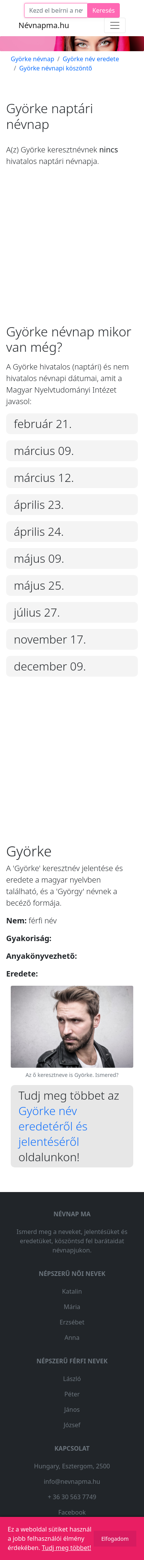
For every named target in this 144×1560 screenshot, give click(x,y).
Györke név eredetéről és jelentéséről (53, 1126)
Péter (71, 1394)
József (72, 1425)
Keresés (103, 10)
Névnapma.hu (43, 25)
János (72, 1409)
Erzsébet (72, 1322)
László (72, 1378)
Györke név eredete (91, 59)
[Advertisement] (72, 251)
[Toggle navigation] (115, 25)
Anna (72, 1337)
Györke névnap (32, 59)
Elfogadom (115, 1538)
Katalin (72, 1291)
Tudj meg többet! (66, 1547)
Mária (72, 1307)
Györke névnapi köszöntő (55, 68)
